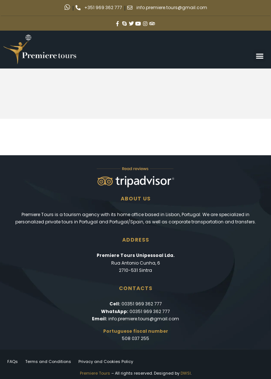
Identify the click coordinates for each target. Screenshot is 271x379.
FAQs (12, 361)
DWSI (186, 373)
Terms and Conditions (48, 361)
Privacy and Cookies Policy (105, 361)
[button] (259, 56)
